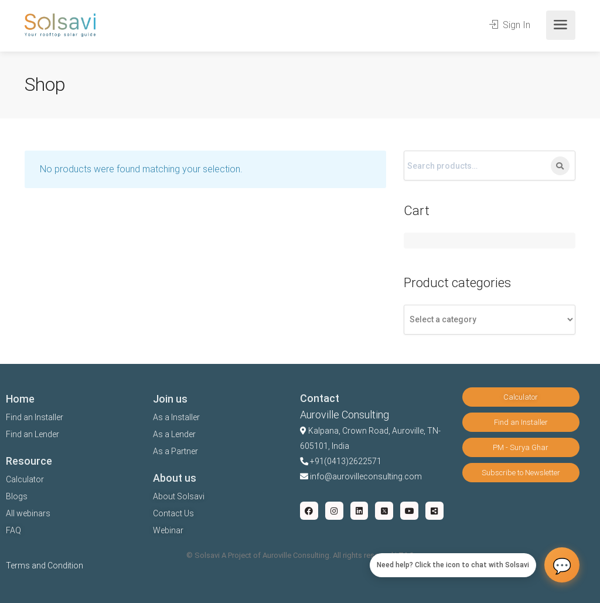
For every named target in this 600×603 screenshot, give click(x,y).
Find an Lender (32, 434)
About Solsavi (178, 496)
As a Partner (175, 451)
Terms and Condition (44, 565)
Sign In (509, 24)
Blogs (17, 496)
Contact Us (173, 513)
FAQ (13, 530)
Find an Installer (34, 417)
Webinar (168, 530)
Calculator (25, 479)
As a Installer (176, 417)
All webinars (28, 513)
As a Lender (174, 434)
